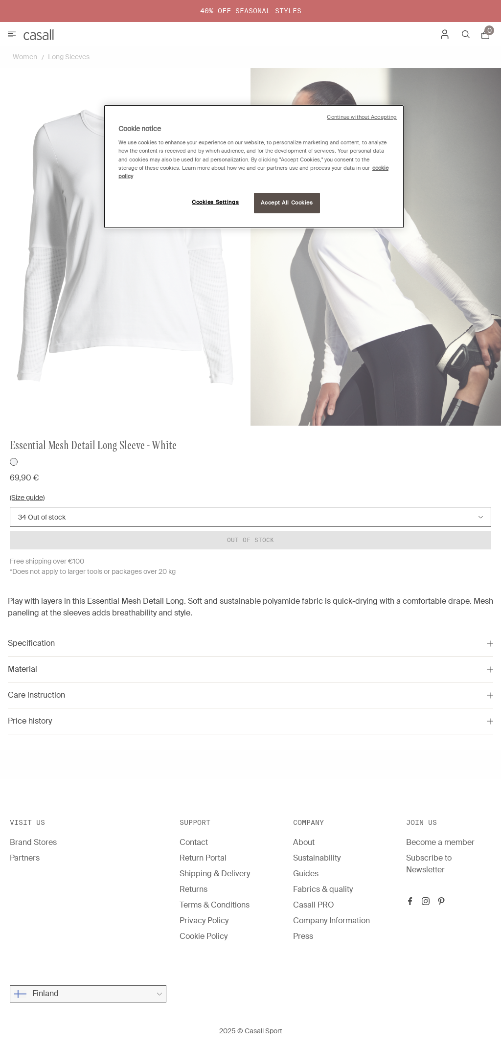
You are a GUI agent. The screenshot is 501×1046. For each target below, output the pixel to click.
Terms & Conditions (215, 905)
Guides (306, 873)
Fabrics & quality (323, 889)
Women (25, 56)
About (304, 842)
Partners (25, 858)
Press (303, 936)
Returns (193, 889)
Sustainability (317, 858)
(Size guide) (27, 497)
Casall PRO (313, 905)
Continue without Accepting (362, 117)
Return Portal (203, 858)
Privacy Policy (204, 920)
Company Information (331, 920)
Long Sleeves (69, 56)
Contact (194, 842)
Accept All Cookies (287, 202)
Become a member (440, 842)
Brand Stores (33, 842)
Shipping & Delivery (215, 873)
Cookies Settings (215, 202)
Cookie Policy (204, 936)
